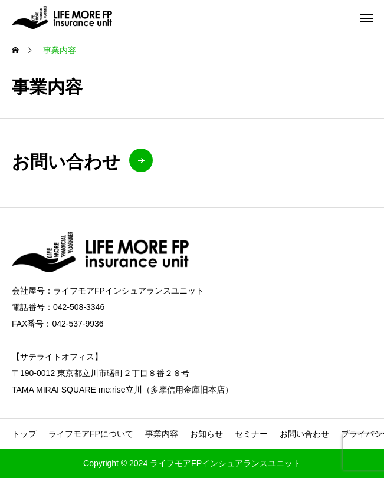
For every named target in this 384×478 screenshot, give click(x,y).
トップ (24, 434)
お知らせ (206, 434)
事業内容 (161, 434)
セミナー (251, 434)
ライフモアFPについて (90, 434)
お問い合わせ (304, 434)
